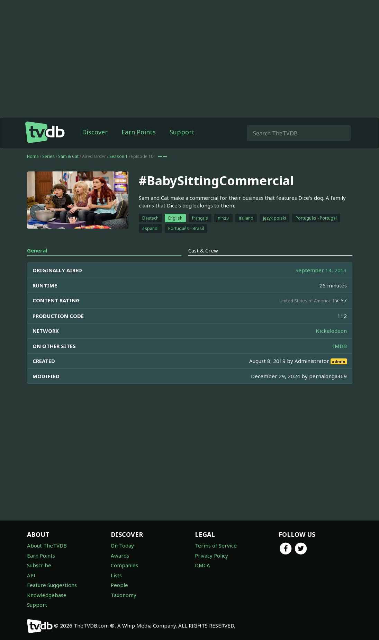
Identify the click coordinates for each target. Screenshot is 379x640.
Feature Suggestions (52, 584)
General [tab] (37, 250)
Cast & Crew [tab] (203, 250)
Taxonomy (123, 595)
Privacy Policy (211, 555)
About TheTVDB (47, 545)
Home (33, 156)
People (119, 584)
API (31, 575)
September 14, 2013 (321, 270)
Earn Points (138, 132)
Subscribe (39, 565)
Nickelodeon (331, 330)
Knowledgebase (46, 595)
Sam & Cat (68, 156)
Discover (95, 132)
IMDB (340, 346)
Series (48, 156)
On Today (122, 545)
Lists (116, 575)
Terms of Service (216, 545)
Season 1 (118, 156)
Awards (120, 555)
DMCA (202, 565)
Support (182, 132)
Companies (124, 565)
